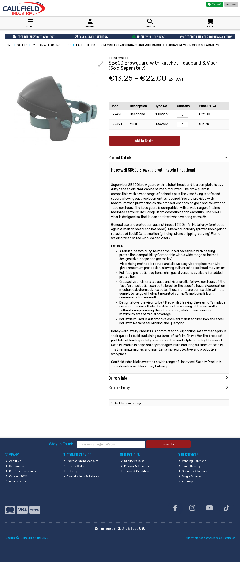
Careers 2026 (16, 476)
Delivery (70, 471)
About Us (13, 461)
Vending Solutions (192, 461)
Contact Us (15, 466)
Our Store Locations (21, 471)
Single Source (189, 476)
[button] (101, 64)
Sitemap (185, 481)
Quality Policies (133, 461)
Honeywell (187, 362)
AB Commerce (227, 538)
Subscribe (168, 444)
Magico (199, 538)
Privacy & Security (135, 466)
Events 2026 (16, 481)
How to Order (74, 466)
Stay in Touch (61, 444)
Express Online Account (80, 461)
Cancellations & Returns (81, 476)
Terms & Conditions (136, 471)
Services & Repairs (193, 471)
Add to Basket (144, 141)
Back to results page (128, 403)
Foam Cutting (189, 466)
